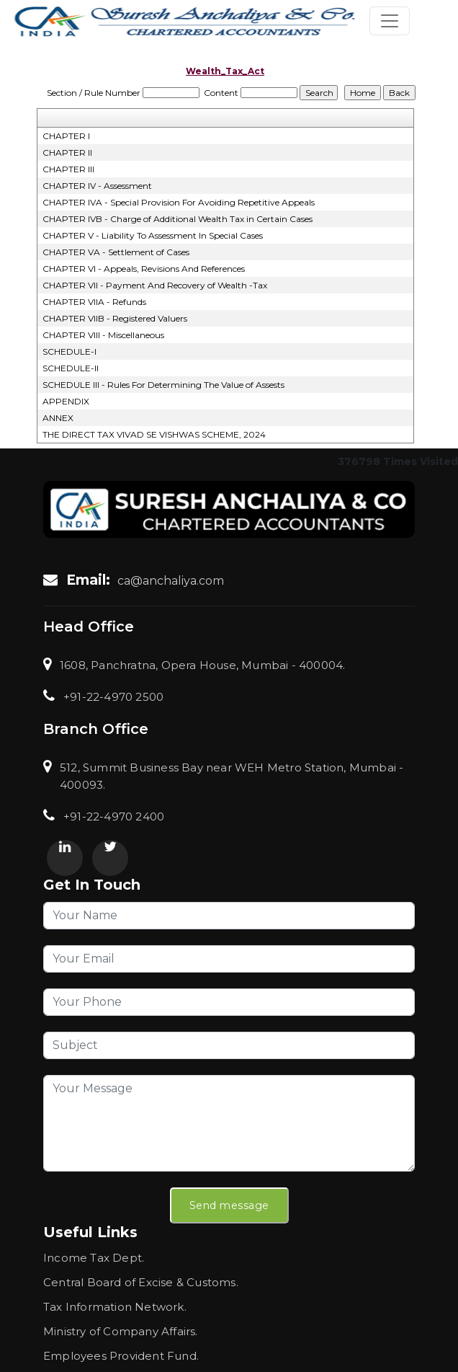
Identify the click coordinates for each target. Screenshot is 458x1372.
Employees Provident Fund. (121, 1356)
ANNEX (57, 417)
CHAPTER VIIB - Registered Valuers (114, 318)
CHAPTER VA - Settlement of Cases (115, 252)
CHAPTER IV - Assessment (97, 185)
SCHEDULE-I (69, 351)
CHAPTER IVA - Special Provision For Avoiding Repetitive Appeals (178, 202)
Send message (229, 1205)
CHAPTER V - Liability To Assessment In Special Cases (152, 235)
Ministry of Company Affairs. (120, 1331)
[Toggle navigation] (389, 20)
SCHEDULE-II (70, 368)
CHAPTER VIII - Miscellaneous (103, 334)
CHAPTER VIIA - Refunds (94, 301)
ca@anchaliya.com (170, 581)
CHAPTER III (68, 169)
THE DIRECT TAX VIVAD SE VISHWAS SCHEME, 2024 (154, 434)
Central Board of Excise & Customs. (140, 1282)
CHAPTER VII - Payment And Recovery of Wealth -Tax (154, 285)
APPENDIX (65, 401)
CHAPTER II (67, 152)
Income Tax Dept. (93, 1258)
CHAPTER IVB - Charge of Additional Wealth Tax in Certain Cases (177, 218)
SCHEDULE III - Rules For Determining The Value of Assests (163, 384)
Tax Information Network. (115, 1307)
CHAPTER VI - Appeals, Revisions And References (143, 268)
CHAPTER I (66, 135)
